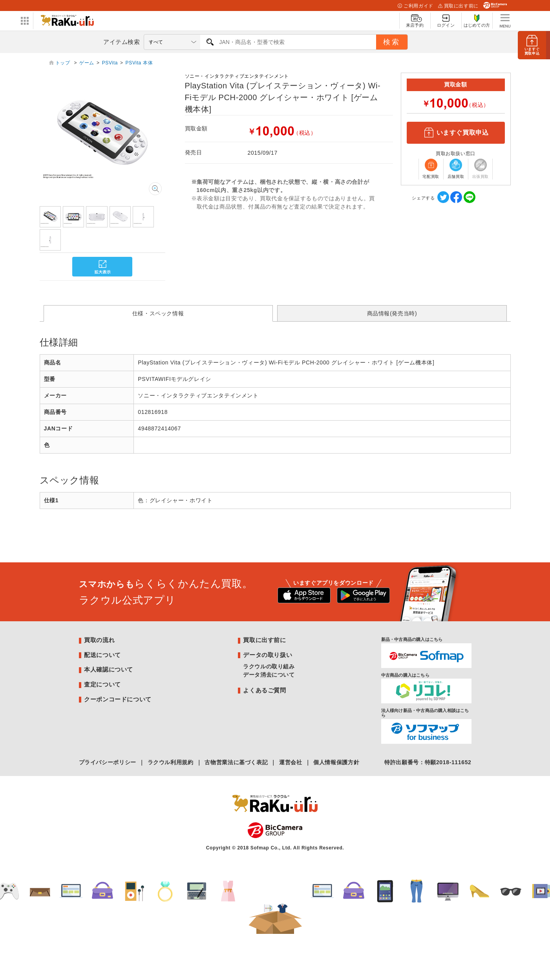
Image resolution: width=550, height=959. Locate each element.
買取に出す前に (458, 6)
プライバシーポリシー (107, 762)
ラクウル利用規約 (171, 762)
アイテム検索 (121, 41)
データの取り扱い (267, 655)
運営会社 (290, 762)
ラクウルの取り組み (269, 666)
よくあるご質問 (264, 690)
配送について (102, 655)
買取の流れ (99, 640)
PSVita (110, 63)
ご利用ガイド (415, 6)
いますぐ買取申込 (455, 132)
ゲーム (86, 63)
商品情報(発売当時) (392, 313)
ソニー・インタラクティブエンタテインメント (237, 76)
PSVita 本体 (139, 63)
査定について (102, 684)
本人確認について (108, 669)
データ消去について (269, 675)
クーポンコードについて (118, 699)
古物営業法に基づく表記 (236, 762)
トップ (63, 63)
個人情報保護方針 (336, 762)
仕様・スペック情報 (158, 313)
